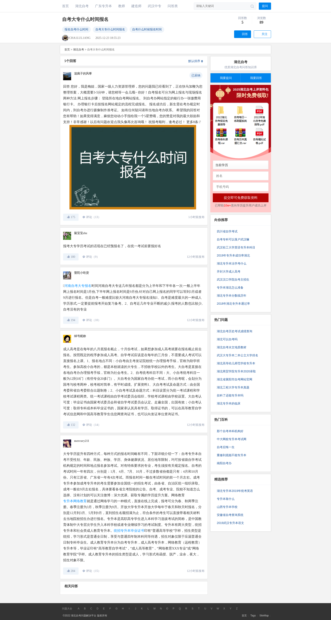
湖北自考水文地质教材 (231, 347)
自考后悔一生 (226, 447)
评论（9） (92, 256)
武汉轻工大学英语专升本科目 (236, 247)
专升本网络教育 (75, 501)
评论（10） (93, 320)
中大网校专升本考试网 (231, 439)
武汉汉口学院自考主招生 (233, 279)
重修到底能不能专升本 (231, 455)
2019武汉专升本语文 (230, 523)
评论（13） (93, 217)
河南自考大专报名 (77, 286)
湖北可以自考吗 (227, 339)
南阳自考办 (224, 463)
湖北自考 (82, 6)
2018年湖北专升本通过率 (233, 303)
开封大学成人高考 (228, 271)
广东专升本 (103, 6)
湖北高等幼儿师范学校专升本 (236, 363)
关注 (264, 34)
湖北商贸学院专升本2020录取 (236, 371)
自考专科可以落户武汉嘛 (233, 239)
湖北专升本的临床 (228, 403)
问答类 (173, 6)
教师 (121, 6)
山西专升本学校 (227, 507)
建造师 (136, 6)
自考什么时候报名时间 (147, 29)
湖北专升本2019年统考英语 (235, 490)
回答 (245, 34)
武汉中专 (154, 6)
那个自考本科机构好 (230, 431)
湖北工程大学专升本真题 (233, 387)
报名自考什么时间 (76, 29)
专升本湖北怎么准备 (230, 287)
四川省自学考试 (227, 231)
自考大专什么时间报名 (110, 29)
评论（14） (93, 424)
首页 (65, 6)
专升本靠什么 (226, 499)
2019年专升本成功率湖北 (233, 255)
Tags (253, 615)
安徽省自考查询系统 (230, 515)
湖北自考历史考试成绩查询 (234, 331)
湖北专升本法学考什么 (231, 263)
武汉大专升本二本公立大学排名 (237, 355)
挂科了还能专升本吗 (230, 395)
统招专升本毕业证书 (129, 530)
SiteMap (264, 615)
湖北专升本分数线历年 (231, 295)
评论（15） (93, 571)
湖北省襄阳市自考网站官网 (234, 379)
